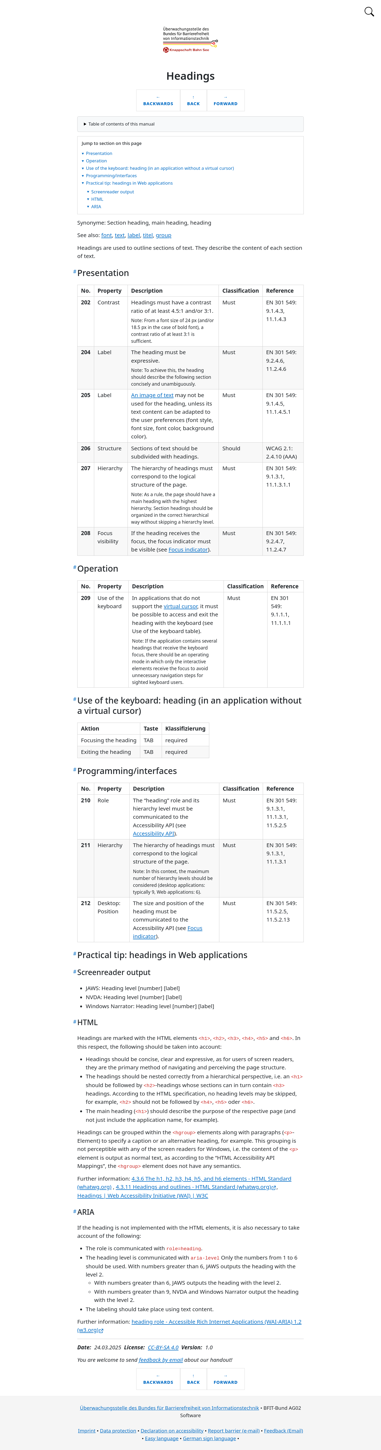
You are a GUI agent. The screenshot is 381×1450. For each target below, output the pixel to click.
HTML (97, 199)
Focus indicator (188, 549)
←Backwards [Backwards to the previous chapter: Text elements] (158, 100)
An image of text (152, 395)
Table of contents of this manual (122, 124)
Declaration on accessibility (172, 1430)
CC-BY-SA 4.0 (163, 1347)
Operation (96, 161)
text (120, 235)
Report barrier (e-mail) (234, 1430)
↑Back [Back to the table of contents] (193, 100)
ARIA (96, 206)
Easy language (162, 1438)
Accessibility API (153, 833)
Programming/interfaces (111, 175)
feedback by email (161, 1359)
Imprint (87, 1430)
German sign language (209, 1438)
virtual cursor (180, 606)
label (134, 235)
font (106, 235)
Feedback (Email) (283, 1430)
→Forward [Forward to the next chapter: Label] (226, 100)
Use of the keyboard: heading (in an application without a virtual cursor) (160, 168)
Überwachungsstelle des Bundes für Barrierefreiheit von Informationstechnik (169, 1407)
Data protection (118, 1430)
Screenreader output (112, 191)
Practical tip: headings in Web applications (129, 183)
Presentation (99, 153)
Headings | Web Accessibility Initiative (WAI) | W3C (142, 1195)
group (163, 235)
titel (148, 235)
